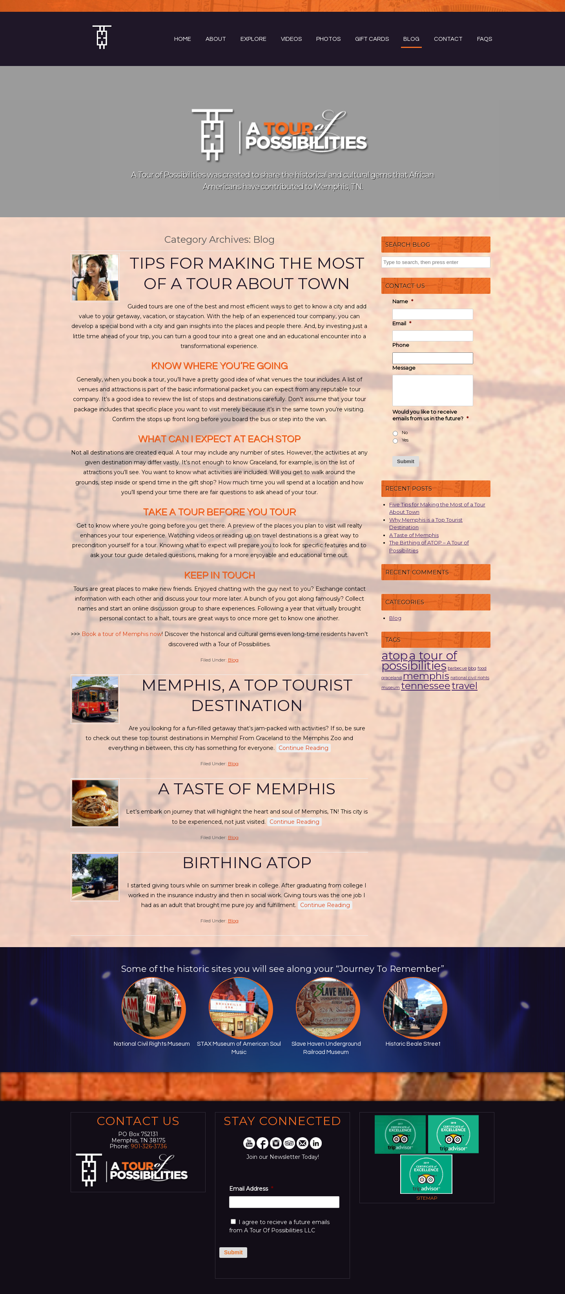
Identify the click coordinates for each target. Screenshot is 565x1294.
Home (182, 39)
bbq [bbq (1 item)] (472, 668)
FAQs (484, 39)
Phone (400, 345)
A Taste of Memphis (246, 788)
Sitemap (426, 1198)
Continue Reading (303, 747)
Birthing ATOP (247, 862)
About (216, 39)
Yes (405, 440)
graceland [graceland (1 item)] (391, 677)
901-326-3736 (149, 1146)
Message (404, 368)
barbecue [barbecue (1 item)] (457, 668)
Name (402, 301)
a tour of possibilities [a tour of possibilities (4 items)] (419, 661)
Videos (291, 39)
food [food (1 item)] (482, 668)
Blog (411, 39)
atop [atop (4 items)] (394, 655)
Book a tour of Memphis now (122, 634)
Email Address (251, 1188)
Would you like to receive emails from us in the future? (430, 415)
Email (401, 323)
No (405, 432)
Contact (448, 39)
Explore (253, 39)
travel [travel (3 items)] (465, 685)
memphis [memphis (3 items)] (426, 676)
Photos (328, 39)
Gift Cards (372, 39)
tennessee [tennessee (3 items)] (425, 685)
